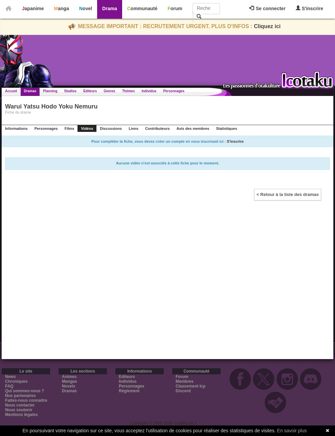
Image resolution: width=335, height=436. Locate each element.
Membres (185, 381)
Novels (68, 386)
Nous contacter (20, 405)
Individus (148, 91)
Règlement (129, 391)
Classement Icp (190, 386)
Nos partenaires (20, 395)
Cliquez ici (267, 26)
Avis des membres (193, 128)
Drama (109, 8)
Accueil (11, 91)
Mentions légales (21, 414)
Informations (16, 128)
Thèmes (128, 91)
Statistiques (226, 128)
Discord (183, 391)
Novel (85, 8)
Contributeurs (157, 128)
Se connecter (267, 8)
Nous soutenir (18, 410)
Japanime (33, 8)
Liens (133, 128)
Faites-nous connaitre (26, 400)
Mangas (69, 381)
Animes (69, 376)
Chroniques (16, 381)
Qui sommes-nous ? (24, 391)
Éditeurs (90, 91)
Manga (61, 8)
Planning (50, 91)
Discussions (111, 128)
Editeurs (127, 376)
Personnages (173, 91)
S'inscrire (309, 8)
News (10, 376)
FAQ (9, 386)
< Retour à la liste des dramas (287, 194)
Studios (70, 91)
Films (69, 128)
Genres (109, 91)
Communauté (142, 8)
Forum (175, 8)
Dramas (30, 91)
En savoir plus (292, 430)
